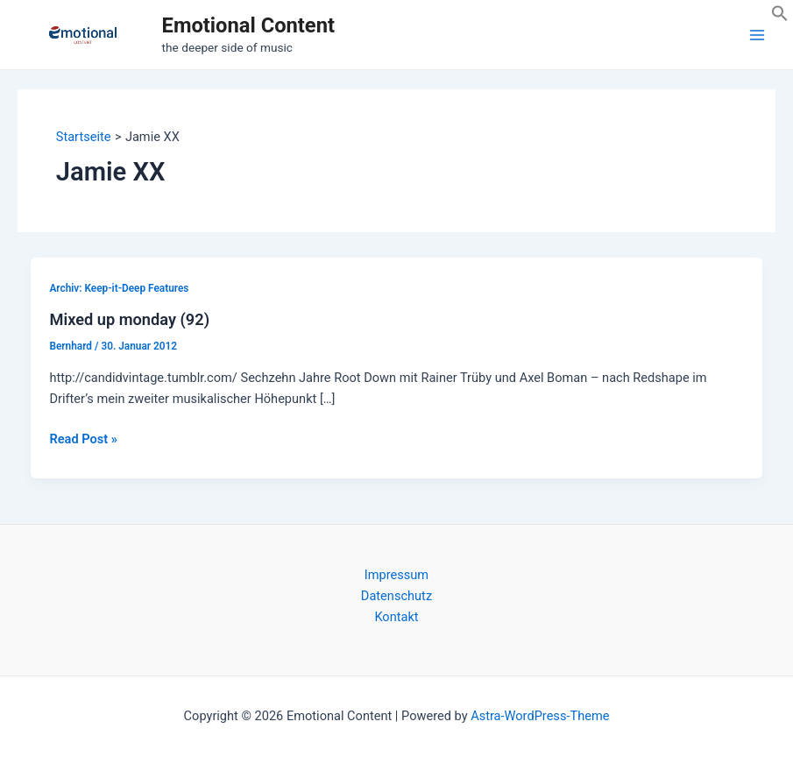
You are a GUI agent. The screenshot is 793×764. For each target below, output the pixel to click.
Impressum (396, 575)
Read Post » (83, 438)
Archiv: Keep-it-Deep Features (118, 288)
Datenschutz (396, 596)
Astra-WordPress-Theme (540, 716)
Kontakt (396, 617)
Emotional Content (248, 25)
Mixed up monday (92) (129, 319)
